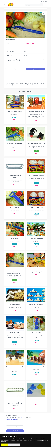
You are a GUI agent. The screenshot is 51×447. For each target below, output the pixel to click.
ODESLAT (15, 431)
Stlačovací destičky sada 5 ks (36, 111)
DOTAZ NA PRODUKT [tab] (28, 79)
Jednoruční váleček (14, 304)
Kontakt (28, 419)
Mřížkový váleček (14, 332)
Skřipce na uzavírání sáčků (36, 304)
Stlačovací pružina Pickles (15, 111)
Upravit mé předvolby (14, 444)
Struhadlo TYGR (36, 332)
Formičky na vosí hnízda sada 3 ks (36, 366)
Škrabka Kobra (15, 238)
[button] (45, 4)
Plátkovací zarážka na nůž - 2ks (36, 269)
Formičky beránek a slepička (36, 175)
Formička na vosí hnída (36, 399)
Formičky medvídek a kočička (36, 207)
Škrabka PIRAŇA (14, 207)
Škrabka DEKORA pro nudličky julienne (15, 143)
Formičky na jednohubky (36, 238)
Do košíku (36, 69)
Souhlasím (4, 444)
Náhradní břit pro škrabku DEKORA (14, 176)
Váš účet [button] (44, 1)
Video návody (29, 417)
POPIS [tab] (19, 79)
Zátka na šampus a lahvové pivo (36, 143)
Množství (8, 65)
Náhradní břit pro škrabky (14, 399)
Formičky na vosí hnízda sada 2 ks (14, 367)
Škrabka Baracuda (14, 269)
